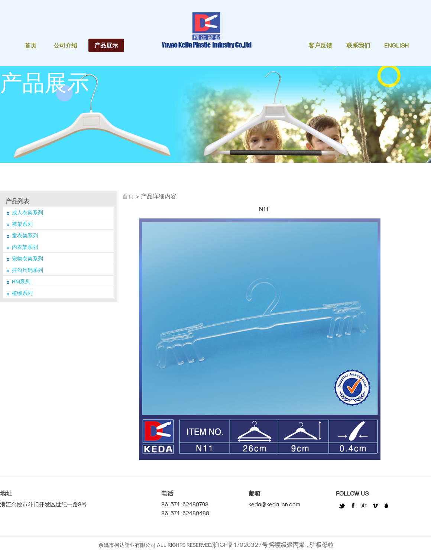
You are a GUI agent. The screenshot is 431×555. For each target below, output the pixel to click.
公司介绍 (65, 45)
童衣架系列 (25, 235)
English (396, 45)
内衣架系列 (25, 247)
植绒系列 (22, 293)
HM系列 (21, 282)
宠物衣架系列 (27, 259)
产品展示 (106, 45)
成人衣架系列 (27, 212)
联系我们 (358, 45)
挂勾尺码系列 (27, 270)
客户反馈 (320, 45)
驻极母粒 (322, 544)
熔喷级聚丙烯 (287, 544)
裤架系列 (22, 224)
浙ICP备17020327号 (240, 544)
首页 (30, 45)
